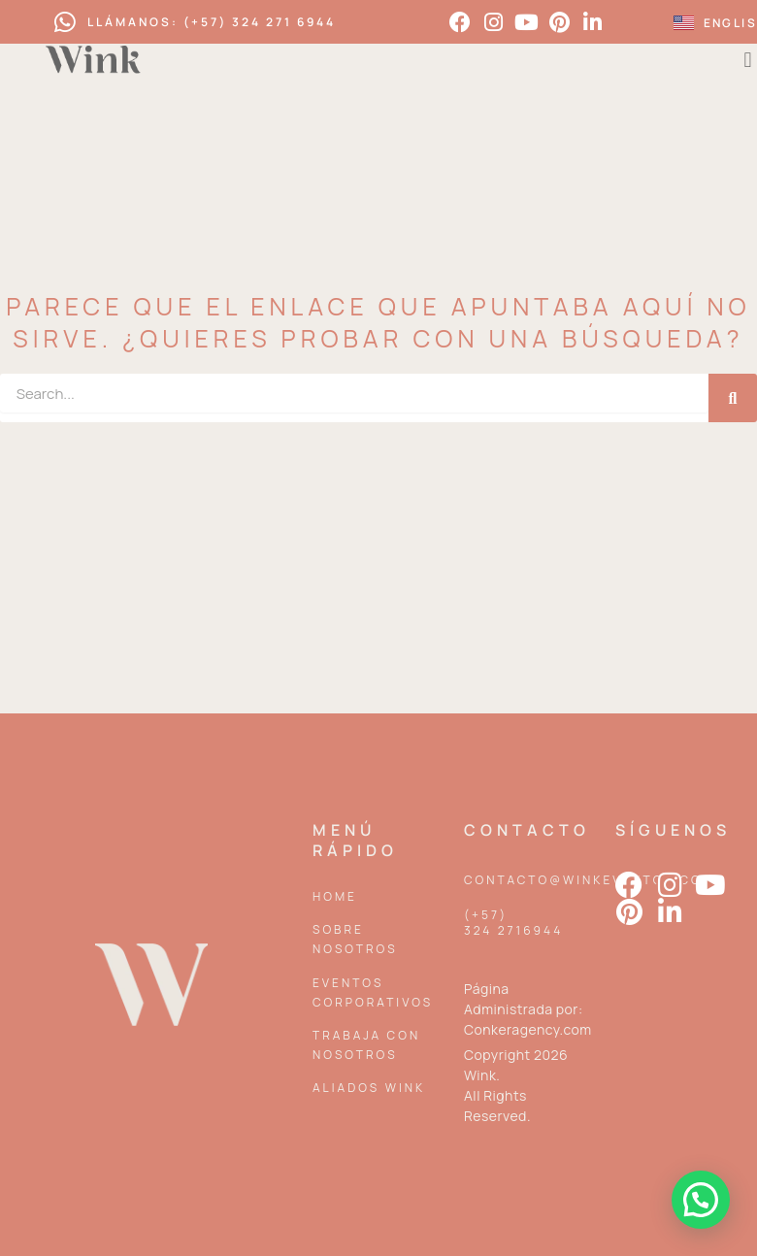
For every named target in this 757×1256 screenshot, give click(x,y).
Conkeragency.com (528, 1029)
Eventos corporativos (373, 992)
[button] (701, 1200)
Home (335, 896)
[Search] (732, 398)
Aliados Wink (369, 1087)
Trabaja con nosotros (366, 1045)
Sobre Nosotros (355, 939)
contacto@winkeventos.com (589, 880)
